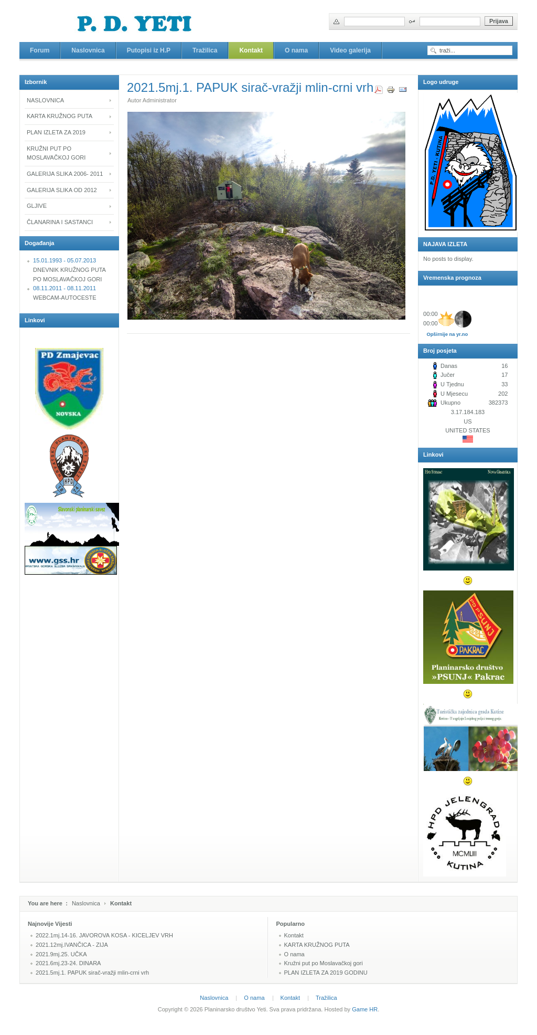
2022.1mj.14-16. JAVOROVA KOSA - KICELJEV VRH (104, 935)
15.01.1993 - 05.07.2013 (64, 260)
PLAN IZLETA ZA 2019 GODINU (326, 972)
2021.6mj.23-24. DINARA (68, 963)
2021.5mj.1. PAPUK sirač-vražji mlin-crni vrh (92, 972)
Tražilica (326, 998)
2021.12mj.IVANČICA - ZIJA (72, 945)
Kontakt (294, 935)
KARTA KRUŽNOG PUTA (317, 945)
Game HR (365, 1009)
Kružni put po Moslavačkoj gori (323, 963)
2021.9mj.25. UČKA (61, 954)
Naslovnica (86, 903)
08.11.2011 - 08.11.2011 (64, 288)
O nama (294, 954)
